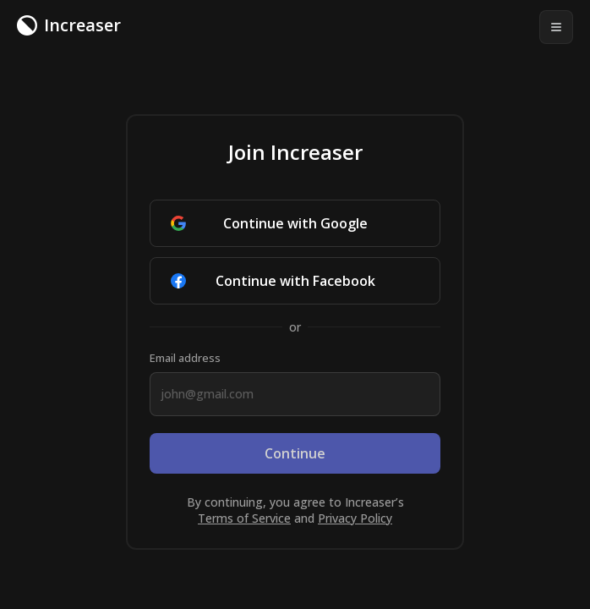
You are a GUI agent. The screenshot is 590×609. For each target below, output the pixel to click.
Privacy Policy (355, 518)
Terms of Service (244, 518)
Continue (295, 453)
